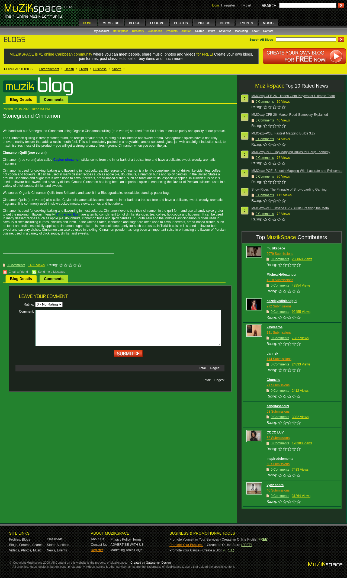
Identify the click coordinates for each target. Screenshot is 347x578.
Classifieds (155, 31)
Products (172, 31)
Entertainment (49, 69)
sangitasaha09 (277, 406)
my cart (245, 5)
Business (100, 69)
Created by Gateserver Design (150, 562)
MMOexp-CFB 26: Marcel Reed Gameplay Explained (290, 115)
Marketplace (120, 31)
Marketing (241, 31)
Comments (53, 99)
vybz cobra (275, 485)
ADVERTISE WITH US (127, 545)
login (215, 5)
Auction (186, 31)
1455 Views (36, 265)
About (255, 31)
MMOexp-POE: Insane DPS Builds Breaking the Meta (290, 208)
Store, (51, 545)
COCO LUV (275, 432)
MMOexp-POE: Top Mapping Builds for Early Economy (291, 152)
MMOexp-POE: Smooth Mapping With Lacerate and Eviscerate (297, 171)
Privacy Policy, (121, 539)
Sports (116, 69)
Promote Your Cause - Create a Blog (195, 550)
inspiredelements (279, 459)
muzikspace (275, 248)
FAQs (138, 550)
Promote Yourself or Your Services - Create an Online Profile (212, 539)
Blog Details (21, 99)
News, (51, 550)
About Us (97, 539)
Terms (137, 539)
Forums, (25, 545)
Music (37, 550)
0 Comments (16, 265)
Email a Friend (18, 271)
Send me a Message (51, 271)
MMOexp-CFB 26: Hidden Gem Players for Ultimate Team (293, 96)
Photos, (26, 550)
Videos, (14, 550)
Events (62, 550)
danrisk (272, 353)
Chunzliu (273, 380)
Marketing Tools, (122, 550)
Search (199, 31)
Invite (211, 31)
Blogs (26, 539)
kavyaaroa (274, 327)
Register (97, 550)
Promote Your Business (186, 545)
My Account (102, 31)
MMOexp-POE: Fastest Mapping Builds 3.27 (284, 133)
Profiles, (15, 539)
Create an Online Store (223, 545)
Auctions (63, 545)
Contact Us (99, 545)
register (229, 5)
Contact (268, 31)
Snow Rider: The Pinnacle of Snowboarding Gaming (289, 189)
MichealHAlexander (281, 275)
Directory (138, 31)
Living (83, 69)
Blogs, (13, 545)
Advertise (225, 31)
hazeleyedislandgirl (281, 301)
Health (69, 69)
